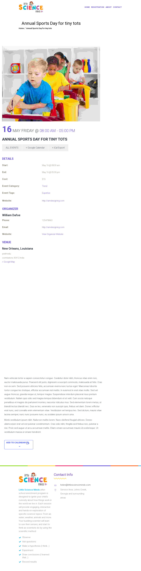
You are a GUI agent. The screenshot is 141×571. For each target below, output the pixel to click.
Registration (97, 7)
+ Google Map (8, 262)
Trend (44, 186)
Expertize (46, 193)
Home (87, 7)
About (109, 7)
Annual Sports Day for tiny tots (39, 28)
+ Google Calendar (35, 147)
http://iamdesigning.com (53, 201)
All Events (12, 147)
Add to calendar (16, 442)
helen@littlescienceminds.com (75, 484)
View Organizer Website (52, 234)
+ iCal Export (58, 147)
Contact (117, 7)
